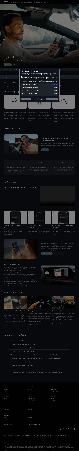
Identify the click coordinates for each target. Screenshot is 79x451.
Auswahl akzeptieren (40, 99)
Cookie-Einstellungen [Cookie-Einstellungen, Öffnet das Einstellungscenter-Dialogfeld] (26, 98)
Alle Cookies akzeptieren (52, 99)
